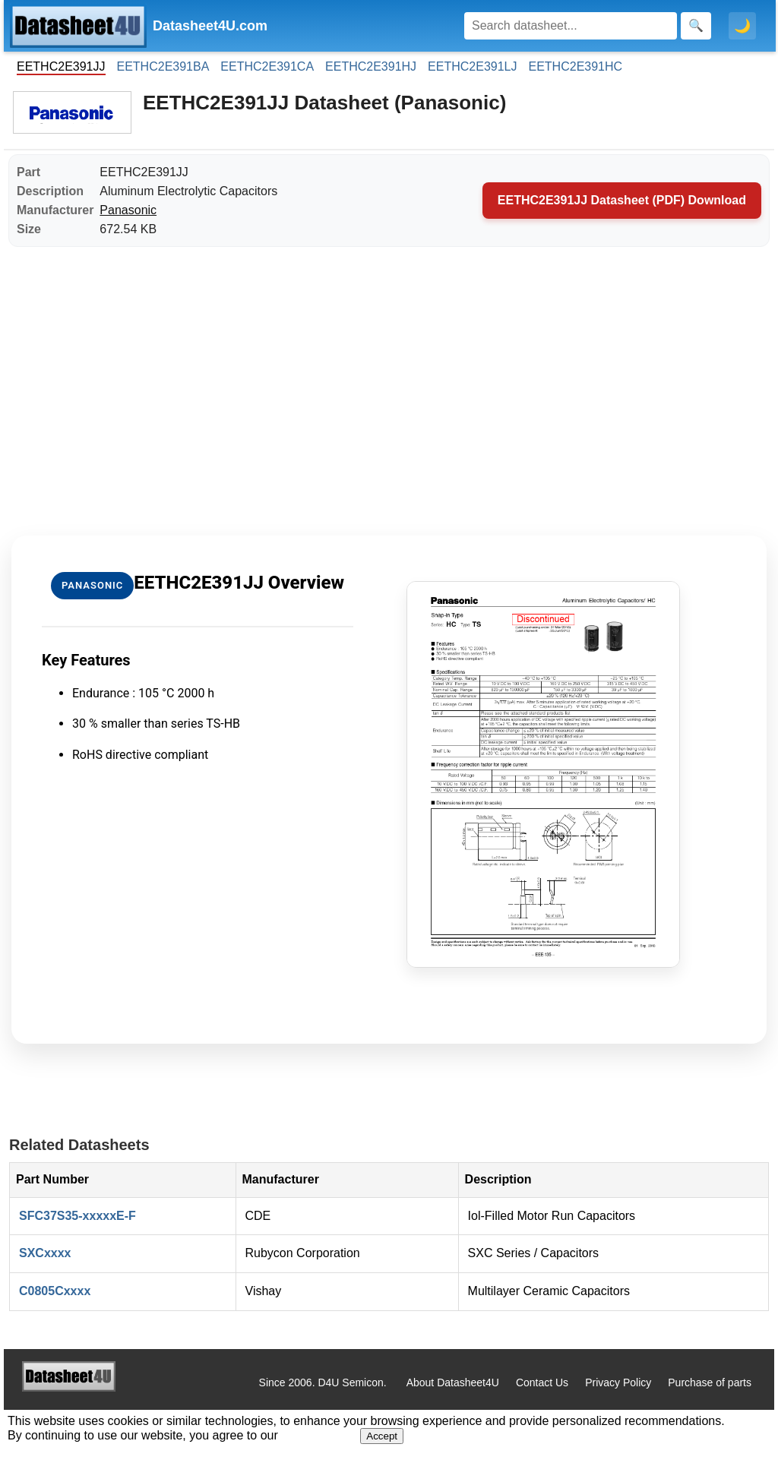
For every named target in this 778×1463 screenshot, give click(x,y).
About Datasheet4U (452, 1382)
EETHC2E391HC (576, 66)
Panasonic (128, 210)
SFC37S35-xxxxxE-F (77, 1215)
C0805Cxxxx (54, 1290)
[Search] (570, 25)
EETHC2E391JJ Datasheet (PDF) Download (622, 200)
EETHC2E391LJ (472, 66)
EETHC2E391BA (163, 66)
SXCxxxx (45, 1253)
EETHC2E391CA (267, 66)
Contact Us (542, 1382)
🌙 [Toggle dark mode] (742, 25)
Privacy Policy (618, 1382)
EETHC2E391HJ (370, 66)
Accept (381, 1436)
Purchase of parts (709, 1382)
